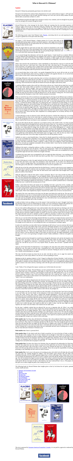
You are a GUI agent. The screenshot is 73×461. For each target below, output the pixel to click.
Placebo (45, 35)
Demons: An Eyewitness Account (27, 370)
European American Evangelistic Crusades (40, 447)
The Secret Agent (23, 380)
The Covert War (23, 373)
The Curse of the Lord (24, 379)
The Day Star (22, 375)
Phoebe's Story (22, 382)
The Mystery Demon (24, 376)
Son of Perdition (23, 377)
